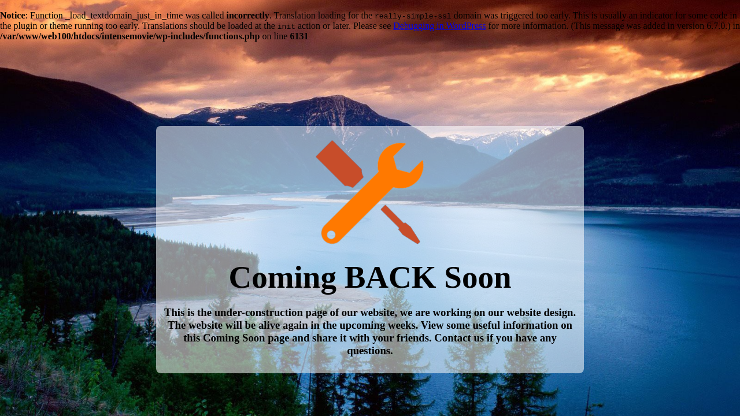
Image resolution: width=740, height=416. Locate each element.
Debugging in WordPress (439, 26)
